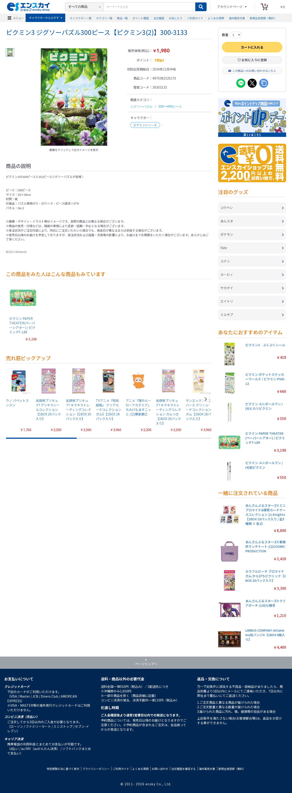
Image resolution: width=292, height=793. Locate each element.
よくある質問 (216, 18)
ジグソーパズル (141, 106)
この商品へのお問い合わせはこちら (252, 71)
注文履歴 (158, 18)
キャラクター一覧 (81, 18)
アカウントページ (230, 6)
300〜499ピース (170, 106)
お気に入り (175, 18)
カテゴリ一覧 (104, 18)
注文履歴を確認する (183, 769)
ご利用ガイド (195, 18)
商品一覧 (122, 18)
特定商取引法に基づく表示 (63, 769)
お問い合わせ (160, 769)
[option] (74, 97)
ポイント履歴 (141, 18)
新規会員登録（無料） (263, 18)
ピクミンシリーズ (145, 125)
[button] (206, 399)
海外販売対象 (237, 18)
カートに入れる (252, 47)
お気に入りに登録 (252, 60)
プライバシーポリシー (96, 769)
